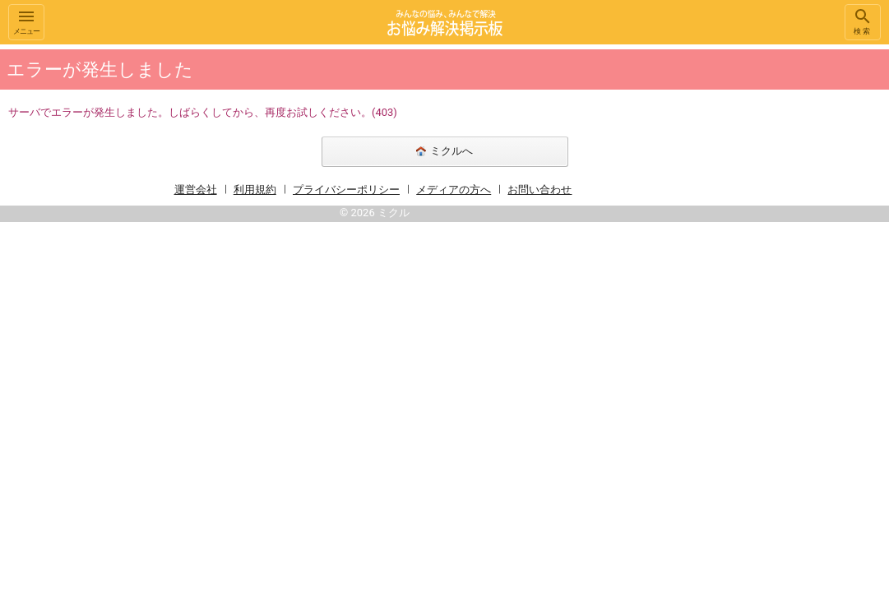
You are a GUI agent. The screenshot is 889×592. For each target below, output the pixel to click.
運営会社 (195, 189)
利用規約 (255, 189)
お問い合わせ (539, 189)
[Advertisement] (807, 291)
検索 (863, 21)
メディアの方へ (453, 189)
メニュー (26, 21)
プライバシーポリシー (346, 189)
